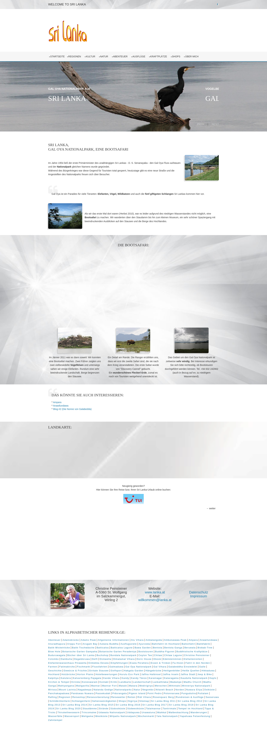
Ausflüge (142, 56)
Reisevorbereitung (147, 696)
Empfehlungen (142, 662)
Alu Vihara (139, 639)
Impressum (198, 595)
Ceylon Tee (162, 654)
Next (213, 123)
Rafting (101, 696)
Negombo (193, 688)
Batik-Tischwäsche (101, 646)
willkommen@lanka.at (155, 599)
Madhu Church (72, 685)
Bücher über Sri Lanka (98, 654)
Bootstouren (164, 650)
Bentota (176, 646)
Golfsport (142, 669)
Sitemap (197, 700)
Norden (64, 692)
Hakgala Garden (159, 669)
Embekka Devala (121, 662)
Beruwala (208, 646)
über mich (194, 56)
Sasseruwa (94, 700)
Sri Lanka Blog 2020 (123, 707)
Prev (198, 123)
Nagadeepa (130, 688)
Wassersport (126, 715)
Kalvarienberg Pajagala (114, 677)
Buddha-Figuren (183, 650)
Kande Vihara (138, 677)
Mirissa (97, 688)
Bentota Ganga (192, 646)
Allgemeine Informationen (115, 639)
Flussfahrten (121, 666)
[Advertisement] (133, 282)
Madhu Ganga (91, 685)
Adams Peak (90, 639)
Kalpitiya (80, 677)
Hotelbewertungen (135, 673)
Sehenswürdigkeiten (157, 700)
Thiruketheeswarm (124, 711)
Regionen (77, 56)
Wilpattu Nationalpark (177, 715)
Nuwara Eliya (79, 692)
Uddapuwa (188, 711)
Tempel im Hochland (79, 711)
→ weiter (208, 508)
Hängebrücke (179, 669)
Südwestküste (191, 707)
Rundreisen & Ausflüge (72, 700)
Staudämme (145, 707)
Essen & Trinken (183, 662)
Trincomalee (144, 711)
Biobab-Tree (57, 650)
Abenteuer (123, 56)
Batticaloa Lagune (140, 646)
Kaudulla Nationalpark (63, 681)
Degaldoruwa (100, 658)
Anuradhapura (78, 643)
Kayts (82, 681)
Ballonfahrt (209, 643)
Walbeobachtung (72, 715)
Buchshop (120, 654)
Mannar (139, 685)
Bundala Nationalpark (141, 654)
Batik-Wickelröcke (77, 646)
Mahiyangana (110, 685)
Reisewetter (167, 696)
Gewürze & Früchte (101, 669)
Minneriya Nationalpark (77, 688)
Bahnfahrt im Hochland (187, 643)
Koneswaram (129, 681)
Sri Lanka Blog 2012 (76, 704)
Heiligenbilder (197, 669)
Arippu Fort (95, 643)
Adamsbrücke (73, 639)
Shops (179, 56)
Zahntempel (107, 719)
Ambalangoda (156, 639)
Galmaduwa (137, 666)
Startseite (59, 56)
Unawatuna (203, 711)
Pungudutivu (75, 696)
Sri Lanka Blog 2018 (70, 707)
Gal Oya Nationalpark (160, 666)
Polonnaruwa (58, 696)
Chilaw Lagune (190, 654)
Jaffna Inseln (199, 673)
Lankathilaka (200, 681)
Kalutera (93, 677)
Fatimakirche (88, 666)
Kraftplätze (161, 56)
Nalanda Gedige (148, 688)
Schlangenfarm (134, 700)
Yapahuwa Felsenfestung (83, 719)
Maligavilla (126, 685)
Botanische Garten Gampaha (98, 650)
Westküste (155, 715)
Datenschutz (197, 592)
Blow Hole (73, 650)
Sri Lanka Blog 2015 (156, 704)
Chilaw (175, 654)
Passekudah (156, 692)
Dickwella (123, 658)
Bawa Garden (161, 646)
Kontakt (143, 681)
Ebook (175, 658)
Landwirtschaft (181, 681)
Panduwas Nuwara (135, 692)
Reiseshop (127, 696)
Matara (177, 685)
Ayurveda (165, 643)
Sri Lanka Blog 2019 (97, 707)
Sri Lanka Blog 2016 (183, 704)
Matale (167, 685)
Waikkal (55, 715)
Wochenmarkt (200, 715)
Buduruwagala (74, 654)
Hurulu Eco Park (158, 673)
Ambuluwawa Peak (177, 639)
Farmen (73, 666)
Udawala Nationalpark (167, 711)
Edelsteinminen (190, 658)
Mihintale (55, 688)
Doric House (161, 658)
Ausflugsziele (150, 643)
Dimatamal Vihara (142, 658)
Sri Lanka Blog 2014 (130, 704)
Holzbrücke (97, 673)
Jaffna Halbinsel (180, 673)
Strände (159, 707)
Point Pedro (208, 692)
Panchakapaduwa (111, 692)
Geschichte (81, 669)
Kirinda (115, 681)
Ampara (59, 401)
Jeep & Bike (66, 677)
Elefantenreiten (59, 662)
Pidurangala (173, 692)
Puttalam (89, 696)
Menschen (205, 685)
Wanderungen (92, 715)
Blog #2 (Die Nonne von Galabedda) (74, 408)
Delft (112, 658)
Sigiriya (186, 700)
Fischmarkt (104, 666)
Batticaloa (121, 646)
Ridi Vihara (193, 696)
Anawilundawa (62, 405)
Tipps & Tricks (102, 711)
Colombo (71, 658)
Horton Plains (114, 673)
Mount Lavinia (112, 688)
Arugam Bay (111, 643)
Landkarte (165, 681)
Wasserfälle (109, 715)
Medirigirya (190, 685)
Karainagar (182, 677)
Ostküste (94, 692)
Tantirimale (58, 711)
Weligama (141, 715)
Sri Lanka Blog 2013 (103, 704)
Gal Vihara (181, 666)
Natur (107, 56)
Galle (69, 669)
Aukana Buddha (130, 643)
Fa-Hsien (200, 662)
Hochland (82, 673)
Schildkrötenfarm (113, 700)
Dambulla (84, 658)
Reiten (180, 696)
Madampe (56, 685)
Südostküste (173, 707)
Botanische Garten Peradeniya (136, 650)
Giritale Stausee (125, 669)
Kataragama (198, 677)
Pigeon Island (190, 692)
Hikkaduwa (68, 673)
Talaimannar (208, 707)
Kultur (93, 56)
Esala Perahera (162, 662)
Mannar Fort (153, 685)
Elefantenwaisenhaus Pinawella (90, 662)
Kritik (153, 681)
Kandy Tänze (166, 677)
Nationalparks (168, 688)
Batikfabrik (58, 646)
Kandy (152, 677)
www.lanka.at (155, 592)
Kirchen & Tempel (98, 681)
